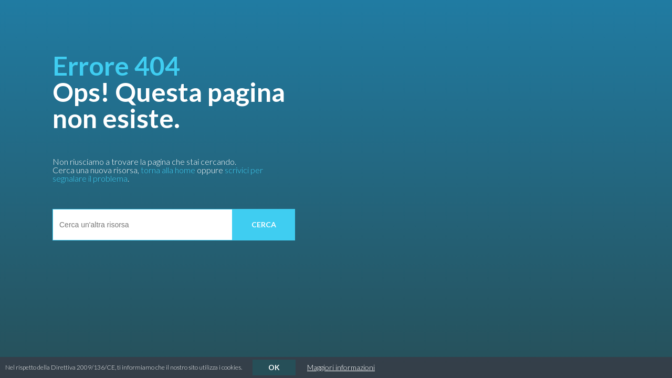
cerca (263, 224)
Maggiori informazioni (341, 367)
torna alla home (168, 170)
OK (274, 367)
